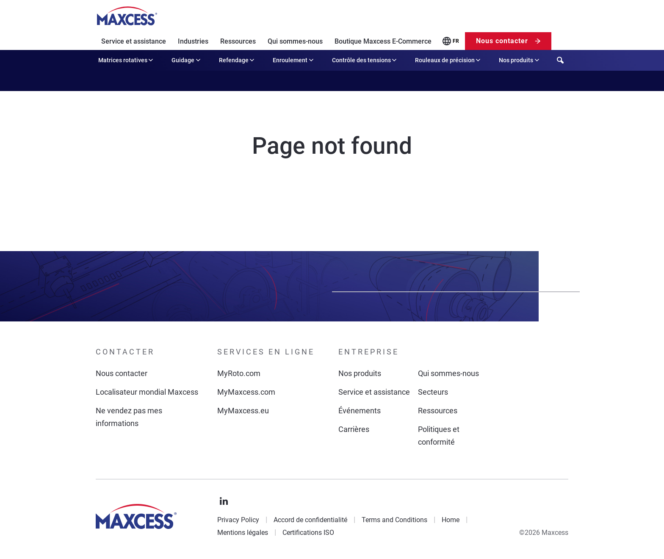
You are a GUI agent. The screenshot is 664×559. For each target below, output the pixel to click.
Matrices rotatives (126, 60)
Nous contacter (502, 41)
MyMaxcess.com (246, 391)
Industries (193, 41)
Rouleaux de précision (448, 60)
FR (456, 41)
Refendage (237, 60)
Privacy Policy (238, 520)
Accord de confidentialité (310, 520)
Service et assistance (133, 41)
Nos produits (519, 60)
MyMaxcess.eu (243, 410)
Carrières (353, 429)
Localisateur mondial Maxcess (147, 391)
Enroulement (294, 60)
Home (450, 520)
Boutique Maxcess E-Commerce (383, 41)
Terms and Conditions (394, 520)
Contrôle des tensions (365, 60)
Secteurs (433, 391)
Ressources (238, 41)
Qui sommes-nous (295, 41)
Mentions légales (242, 533)
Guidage (187, 60)
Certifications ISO (308, 533)
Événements (359, 410)
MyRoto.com (238, 373)
